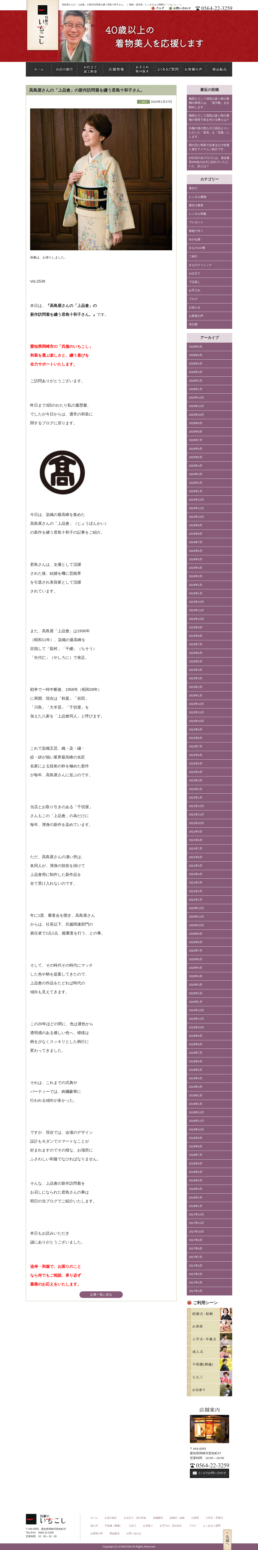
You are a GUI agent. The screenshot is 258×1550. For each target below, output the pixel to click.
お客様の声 (196, 315)
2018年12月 (196, 1112)
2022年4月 (195, 772)
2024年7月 (195, 542)
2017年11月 (196, 1222)
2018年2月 (195, 1197)
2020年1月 (195, 1001)
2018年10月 (196, 1129)
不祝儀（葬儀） (113, 1525)
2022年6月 (195, 755)
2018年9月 (195, 1137)
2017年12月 (196, 1214)
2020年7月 (195, 950)
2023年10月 (196, 618)
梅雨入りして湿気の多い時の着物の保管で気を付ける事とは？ (209, 117)
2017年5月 (195, 1274)
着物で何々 (196, 230)
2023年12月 (196, 601)
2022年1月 (195, 797)
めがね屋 (194, 239)
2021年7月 (195, 848)
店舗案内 (158, 1517)
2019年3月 (195, 1086)
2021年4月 (195, 874)
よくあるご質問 (211, 1525)
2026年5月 (195, 355)
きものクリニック (200, 265)
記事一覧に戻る (101, 1294)
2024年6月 (195, 550)
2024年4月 (195, 567)
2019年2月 (195, 1095)
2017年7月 (195, 1257)
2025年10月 (196, 414)
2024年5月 (195, 559)
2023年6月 (195, 653)
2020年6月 (195, 959)
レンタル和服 (197, 213)
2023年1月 (195, 695)
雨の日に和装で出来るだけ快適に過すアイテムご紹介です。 (209, 147)
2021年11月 (196, 814)
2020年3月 (195, 984)
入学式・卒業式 (214, 1517)
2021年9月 (195, 831)
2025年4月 (195, 465)
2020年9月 (195, 933)
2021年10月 (196, 823)
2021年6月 (195, 857)
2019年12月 (196, 1010)
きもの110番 (197, 247)
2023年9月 (195, 627)
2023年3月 (195, 678)
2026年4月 (195, 363)
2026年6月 (195, 346)
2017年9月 (195, 1240)
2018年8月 (195, 1146)
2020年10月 (196, 925)
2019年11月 (196, 1018)
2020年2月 (195, 993)
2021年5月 (195, 865)
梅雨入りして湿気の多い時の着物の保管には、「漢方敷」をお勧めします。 (209, 103)
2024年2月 (195, 584)
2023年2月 (195, 687)
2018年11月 (196, 1120)
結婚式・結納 (177, 1517)
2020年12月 (196, 908)
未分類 (193, 324)
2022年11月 (196, 712)
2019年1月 (195, 1103)
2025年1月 (195, 491)
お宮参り (148, 1525)
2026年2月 (195, 380)
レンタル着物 (197, 196)
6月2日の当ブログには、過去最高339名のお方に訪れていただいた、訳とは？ (209, 162)
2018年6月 (195, 1163)
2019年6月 (195, 1061)
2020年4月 (195, 976)
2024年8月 (195, 533)
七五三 (132, 1525)
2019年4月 (195, 1078)
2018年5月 (195, 1172)
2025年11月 (196, 406)
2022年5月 (195, 763)
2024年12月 (196, 499)
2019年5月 (195, 1069)
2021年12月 (196, 806)
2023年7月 (195, 644)
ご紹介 (193, 256)
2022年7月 (195, 746)
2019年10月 (196, 1027)
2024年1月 (195, 593)
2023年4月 (195, 669)
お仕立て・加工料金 (135, 1517)
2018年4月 (195, 1180)
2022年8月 (195, 738)
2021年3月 (195, 882)
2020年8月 (195, 942)
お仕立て (194, 273)
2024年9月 (195, 525)
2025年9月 (195, 423)
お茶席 (195, 1517)
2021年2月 (195, 891)
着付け (193, 188)
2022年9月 (195, 729)
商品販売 (115, 1533)
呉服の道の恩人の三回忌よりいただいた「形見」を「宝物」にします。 (209, 132)
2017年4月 (195, 1282)
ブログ (193, 299)
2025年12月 (196, 397)
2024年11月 (196, 508)
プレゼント (196, 222)
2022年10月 (196, 721)
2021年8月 (195, 840)
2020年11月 (196, 916)
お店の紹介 (111, 1517)
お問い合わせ (133, 1533)
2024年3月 (195, 576)
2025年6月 (195, 448)
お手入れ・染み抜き (171, 1525)
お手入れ (194, 290)
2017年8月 (195, 1248)
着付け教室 (196, 205)
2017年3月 (195, 1291)
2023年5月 (195, 661)
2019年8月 (195, 1044)
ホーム (94, 1517)
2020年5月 (195, 967)
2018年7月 (195, 1154)
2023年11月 (196, 610)
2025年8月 (195, 431)
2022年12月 (196, 703)
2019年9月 (195, 1035)
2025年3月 (195, 474)
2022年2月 (195, 789)
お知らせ (194, 307)
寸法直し (194, 281)
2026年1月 (195, 389)
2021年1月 (195, 899)
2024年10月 (196, 516)
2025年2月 (195, 482)
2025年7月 (195, 440)
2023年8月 (195, 635)
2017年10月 (196, 1231)
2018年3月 (195, 1188)
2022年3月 (195, 780)
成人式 (94, 1525)
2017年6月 (195, 1265)
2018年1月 (195, 1206)
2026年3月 (195, 372)
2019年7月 (195, 1052)
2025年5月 (195, 457)
